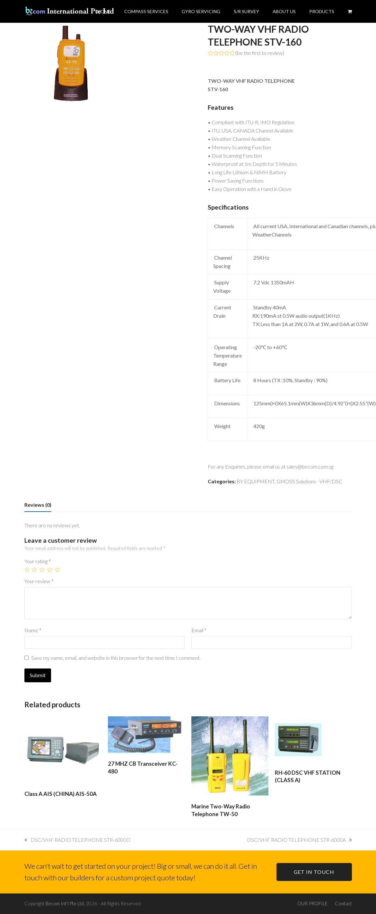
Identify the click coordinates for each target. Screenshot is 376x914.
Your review (39, 581)
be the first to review (260, 53)
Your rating (37, 561)
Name (32, 630)
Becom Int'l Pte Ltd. (65, 903)
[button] (350, 11)
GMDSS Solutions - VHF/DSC (309, 481)
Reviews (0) (37, 505)
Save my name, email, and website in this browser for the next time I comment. (116, 658)
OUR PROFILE (312, 903)
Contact (343, 903)
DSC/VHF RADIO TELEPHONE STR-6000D (77, 840)
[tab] (37, 504)
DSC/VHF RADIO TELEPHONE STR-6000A (299, 840)
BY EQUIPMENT (256, 481)
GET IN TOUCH (314, 872)
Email (198, 630)
